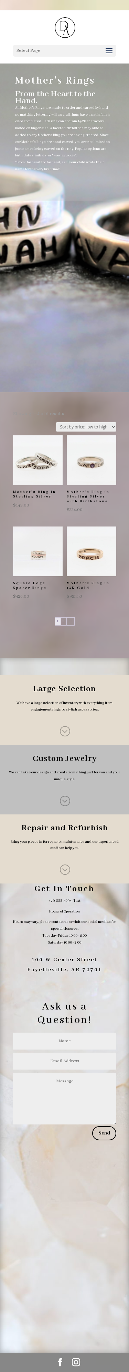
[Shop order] (86, 427)
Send (104, 1133)
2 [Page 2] (63, 621)
